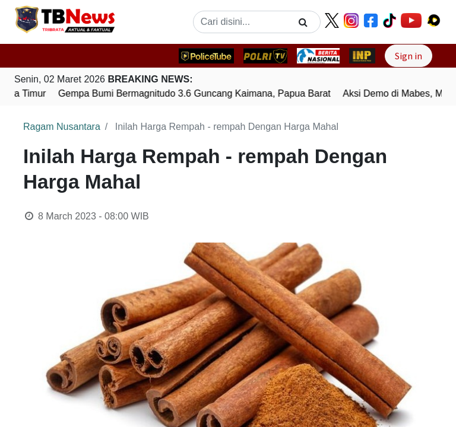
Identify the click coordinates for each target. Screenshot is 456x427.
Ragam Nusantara (61, 127)
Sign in (408, 56)
